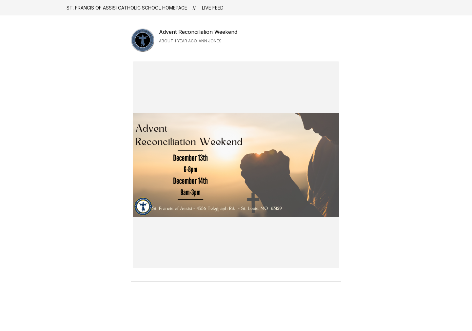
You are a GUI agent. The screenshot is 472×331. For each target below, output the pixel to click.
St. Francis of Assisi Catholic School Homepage (127, 8)
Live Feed (213, 8)
